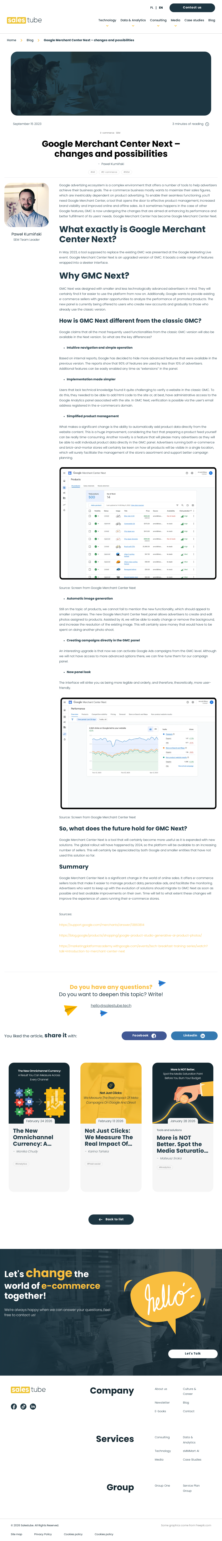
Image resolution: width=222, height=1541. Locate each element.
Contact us (192, 7)
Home (11, 40)
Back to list (111, 1219)
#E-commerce (109, 172)
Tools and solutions (169, 1130)
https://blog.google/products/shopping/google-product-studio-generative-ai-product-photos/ (130, 935)
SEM (118, 133)
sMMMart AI (191, 1451)
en (161, 7)
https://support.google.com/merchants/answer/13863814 (101, 925)
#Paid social (93, 1164)
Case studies (194, 20)
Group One (162, 1486)
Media (175, 20)
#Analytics (21, 1164)
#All (93, 172)
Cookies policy (73, 1534)
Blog (211, 20)
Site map (16, 1534)
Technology (107, 20)
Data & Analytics (133, 20)
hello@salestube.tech (111, 1006)
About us (161, 1389)
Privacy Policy (43, 1534)
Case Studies (192, 1460)
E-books (160, 1411)
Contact (188, 1411)
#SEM (127, 172)
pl (151, 7)
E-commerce (107, 133)
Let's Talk (193, 1353)
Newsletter (162, 1403)
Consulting (158, 20)
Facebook (144, 1035)
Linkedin (194, 1035)
